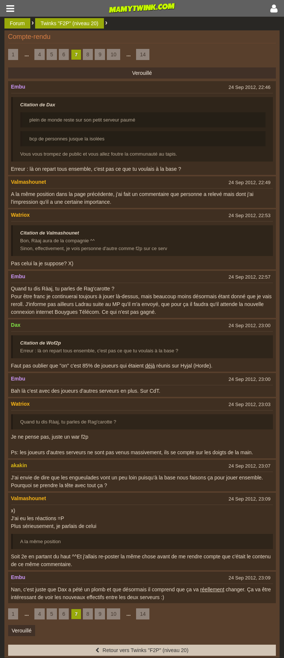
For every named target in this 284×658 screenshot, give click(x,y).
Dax (16, 325)
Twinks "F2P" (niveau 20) (69, 23)
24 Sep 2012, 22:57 (250, 277)
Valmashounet (28, 182)
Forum (17, 23)
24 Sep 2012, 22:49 (250, 182)
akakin (19, 465)
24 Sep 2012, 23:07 (250, 466)
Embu (18, 87)
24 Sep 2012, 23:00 (250, 325)
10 (113, 54)
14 (143, 54)
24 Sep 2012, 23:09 (250, 499)
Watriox (20, 215)
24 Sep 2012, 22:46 (250, 87)
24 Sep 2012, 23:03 (250, 404)
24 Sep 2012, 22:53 (250, 215)
